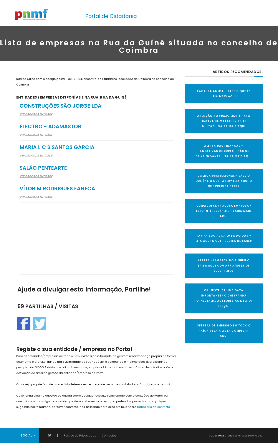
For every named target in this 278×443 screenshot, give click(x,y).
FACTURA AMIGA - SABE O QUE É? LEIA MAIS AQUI (223, 93)
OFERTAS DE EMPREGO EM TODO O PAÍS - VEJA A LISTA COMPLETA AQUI (224, 331)
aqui (167, 384)
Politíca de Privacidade (80, 435)
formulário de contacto (153, 407)
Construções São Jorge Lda (60, 105)
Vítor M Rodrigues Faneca (57, 188)
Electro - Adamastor (50, 126)
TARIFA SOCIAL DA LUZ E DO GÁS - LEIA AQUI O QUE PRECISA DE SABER (223, 238)
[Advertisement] (97, 235)
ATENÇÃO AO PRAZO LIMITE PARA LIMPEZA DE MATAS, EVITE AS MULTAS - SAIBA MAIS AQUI (223, 121)
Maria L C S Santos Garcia (57, 147)
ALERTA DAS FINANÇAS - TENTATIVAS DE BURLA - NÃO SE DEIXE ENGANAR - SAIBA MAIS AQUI (224, 151)
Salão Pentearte (43, 167)
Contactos (109, 435)
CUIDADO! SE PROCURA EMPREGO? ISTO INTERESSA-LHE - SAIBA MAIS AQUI (223, 211)
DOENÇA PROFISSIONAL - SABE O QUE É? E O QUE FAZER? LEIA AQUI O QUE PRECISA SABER (223, 181)
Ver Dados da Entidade (36, 114)
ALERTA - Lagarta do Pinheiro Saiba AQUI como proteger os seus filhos (224, 266)
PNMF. (222, 435)
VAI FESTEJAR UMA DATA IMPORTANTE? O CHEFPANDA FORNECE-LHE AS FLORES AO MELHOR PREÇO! (223, 298)
